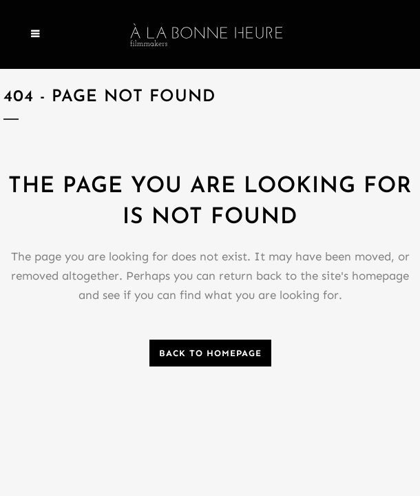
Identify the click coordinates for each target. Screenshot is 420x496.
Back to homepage (210, 353)
